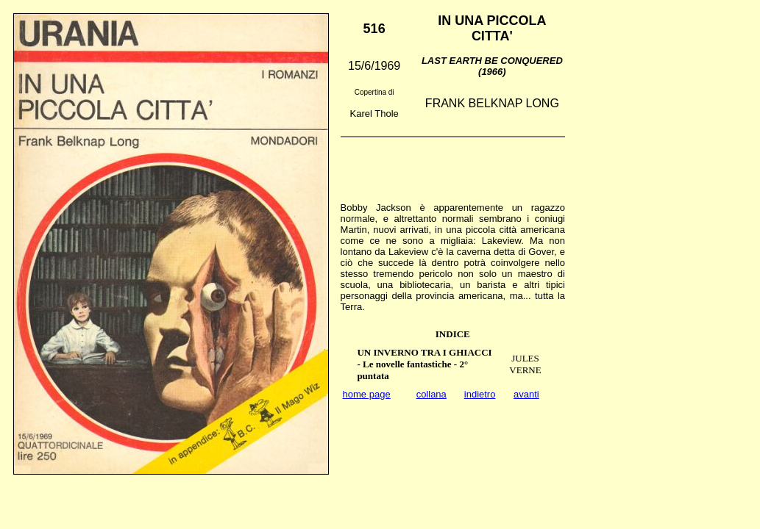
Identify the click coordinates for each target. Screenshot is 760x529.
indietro (480, 394)
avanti (526, 394)
